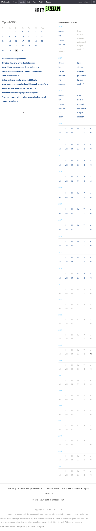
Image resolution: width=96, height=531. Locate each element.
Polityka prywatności (31, 514)
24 (23, 46)
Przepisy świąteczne (35, 488)
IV (78, 128)
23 (16, 46)
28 (3, 50)
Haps (70, 488)
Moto (29, 2)
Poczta (80, 2)
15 (10, 41)
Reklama (18, 514)
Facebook (54, 500)
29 (10, 50)
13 (42, 36)
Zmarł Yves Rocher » (10, 76)
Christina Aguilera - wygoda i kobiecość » (19, 63)
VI (90, 128)
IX (72, 133)
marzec (61, 40)
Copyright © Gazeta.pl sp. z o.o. (48, 509)
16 (16, 41)
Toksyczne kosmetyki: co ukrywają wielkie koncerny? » (25, 97)
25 (29, 46)
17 (23, 41)
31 (23, 50)
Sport (14, 2)
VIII (66, 133)
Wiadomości (5, 2)
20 (42, 41)
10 (23, 36)
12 (36, 36)
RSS (62, 500)
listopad (80, 80)
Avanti (77, 488)
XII (91, 133)
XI (84, 133)
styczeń (61, 32)
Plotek (41, 2)
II (65, 128)
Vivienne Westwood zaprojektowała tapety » (20, 93)
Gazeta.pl (48, 493)
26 (36, 46)
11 (29, 36)
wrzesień (80, 71)
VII (60, 133)
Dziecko (49, 2)
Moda (56, 488)
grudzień (80, 84)
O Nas (10, 514)
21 (3, 46)
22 (10, 46)
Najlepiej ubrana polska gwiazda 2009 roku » (20, 80)
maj (59, 80)
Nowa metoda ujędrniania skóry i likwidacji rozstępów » (25, 84)
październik (81, 76)
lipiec (79, 63)
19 (36, 41)
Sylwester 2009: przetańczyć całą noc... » (19, 88)
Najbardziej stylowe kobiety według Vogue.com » (22, 71)
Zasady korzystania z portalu (67, 514)
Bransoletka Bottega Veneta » (14, 59)
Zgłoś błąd (84, 514)
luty (59, 36)
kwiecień (61, 44)
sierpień (80, 67)
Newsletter (44, 500)
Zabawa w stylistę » (10, 101)
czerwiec (61, 84)
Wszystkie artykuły (47, 514)
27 (42, 46)
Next (34, 2)
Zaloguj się (87, 2)
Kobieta (21, 2)
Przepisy (85, 488)
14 (3, 41)
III (72, 128)
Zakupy (63, 488)
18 (29, 41)
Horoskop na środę (16, 488)
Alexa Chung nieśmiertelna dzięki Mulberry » (20, 67)
